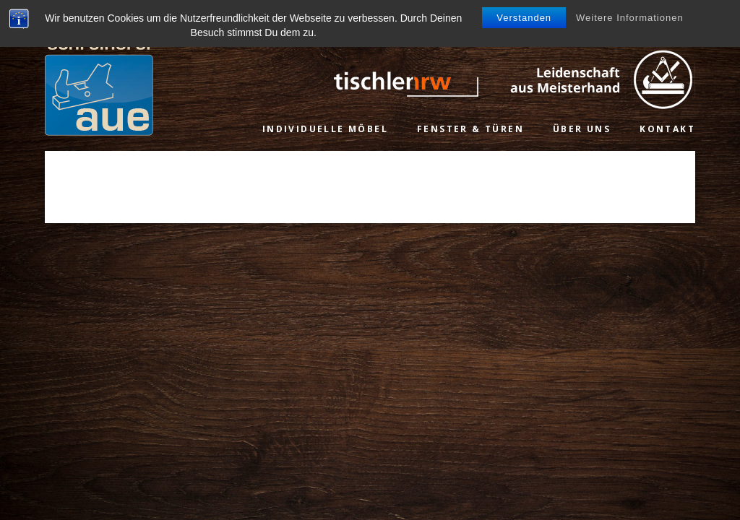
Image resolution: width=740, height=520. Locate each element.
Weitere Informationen (630, 17)
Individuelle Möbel (325, 129)
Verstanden (523, 17)
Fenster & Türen (470, 129)
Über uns (582, 129)
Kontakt (667, 129)
